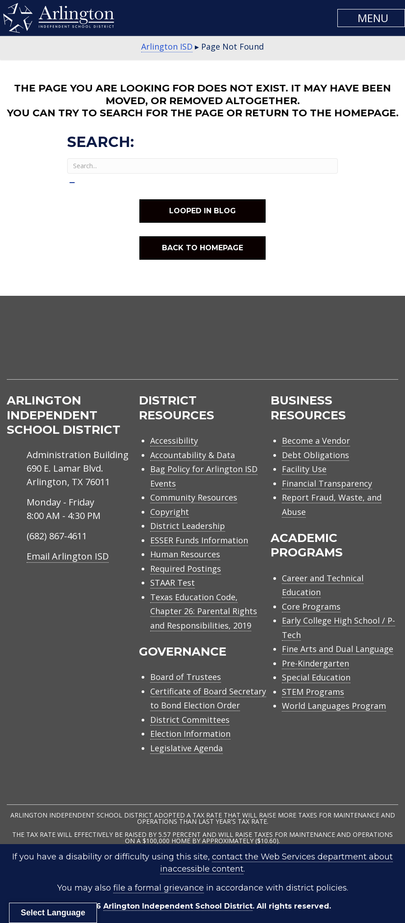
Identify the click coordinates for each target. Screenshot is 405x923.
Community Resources (193, 497)
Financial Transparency (327, 483)
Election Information (190, 733)
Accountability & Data (192, 455)
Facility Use (304, 469)
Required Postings (185, 568)
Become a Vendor (316, 440)
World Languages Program (334, 705)
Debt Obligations (315, 455)
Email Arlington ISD (68, 556)
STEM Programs (313, 691)
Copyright (169, 511)
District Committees (190, 719)
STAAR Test (172, 582)
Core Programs (311, 606)
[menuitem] (321, 348)
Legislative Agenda (186, 748)
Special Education (316, 677)
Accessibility (174, 440)
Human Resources (185, 554)
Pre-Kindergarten (315, 663)
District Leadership (187, 525)
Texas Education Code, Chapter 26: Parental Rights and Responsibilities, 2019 (203, 611)
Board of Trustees (185, 676)
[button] (371, 18)
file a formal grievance (158, 888)
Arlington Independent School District (178, 906)
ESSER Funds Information (199, 540)
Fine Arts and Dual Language (337, 648)
